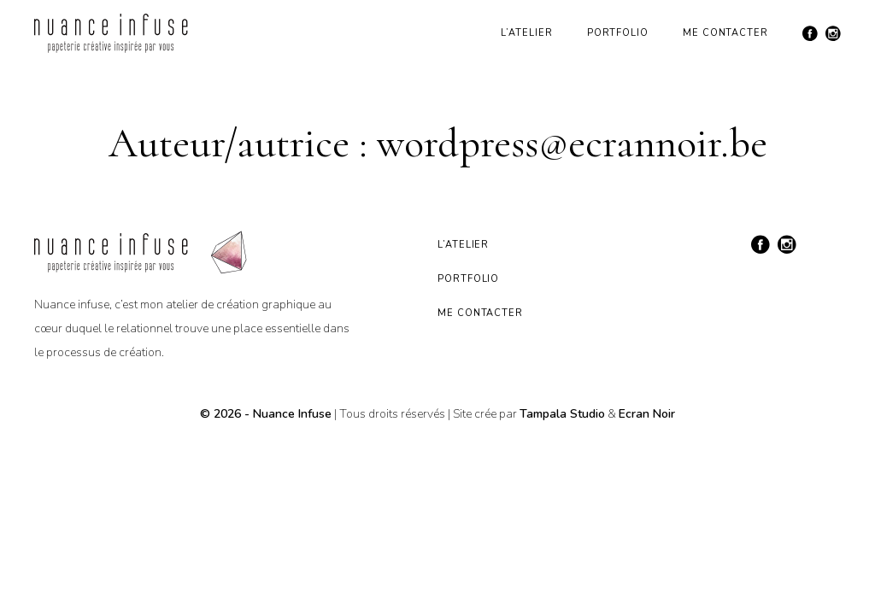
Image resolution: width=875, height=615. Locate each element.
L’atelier (526, 32)
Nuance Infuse (292, 414)
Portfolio (618, 32)
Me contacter (725, 32)
